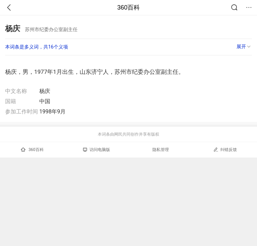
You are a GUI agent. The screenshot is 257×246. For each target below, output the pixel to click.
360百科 (128, 7)
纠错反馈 (225, 149)
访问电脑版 (96, 149)
